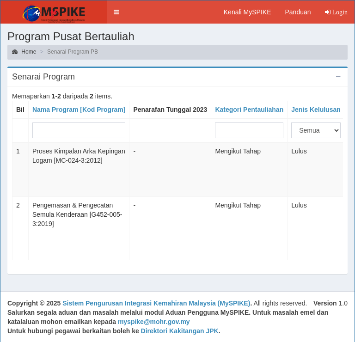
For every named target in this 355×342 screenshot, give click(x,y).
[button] (116, 12)
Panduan (298, 12)
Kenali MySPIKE (247, 12)
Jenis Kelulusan (316, 109)
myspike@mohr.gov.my (154, 321)
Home (24, 52)
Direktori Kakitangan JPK (180, 331)
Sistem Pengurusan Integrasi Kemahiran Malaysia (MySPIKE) (156, 303)
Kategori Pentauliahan (249, 109)
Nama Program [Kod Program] (78, 109)
